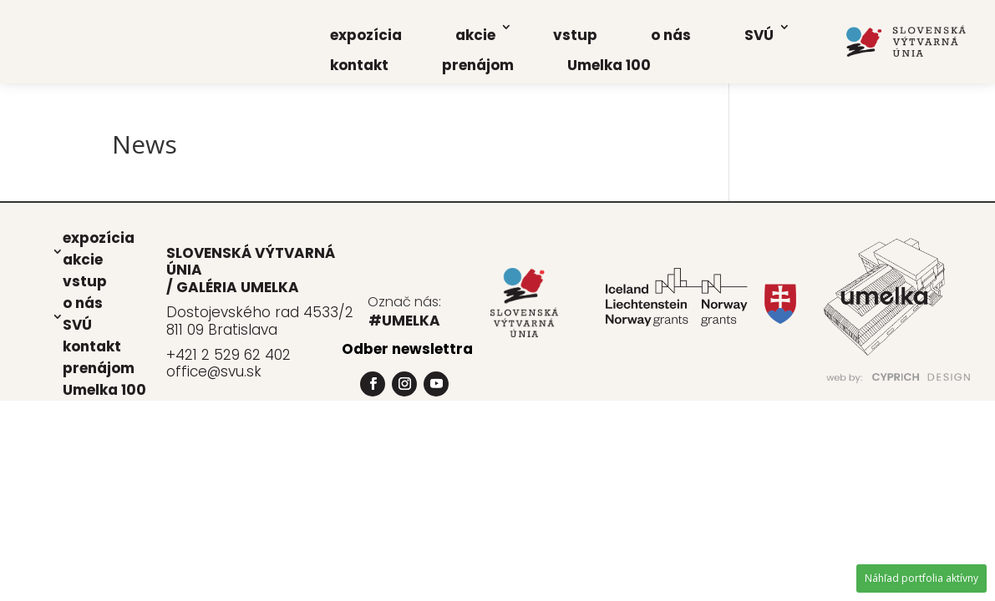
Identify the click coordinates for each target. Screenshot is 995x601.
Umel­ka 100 (609, 65)
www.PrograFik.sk (844, 393)
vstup (575, 35)
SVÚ (759, 35)
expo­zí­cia (366, 35)
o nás (671, 35)
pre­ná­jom (478, 65)
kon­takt (359, 65)
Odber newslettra (407, 349)
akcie (475, 35)
